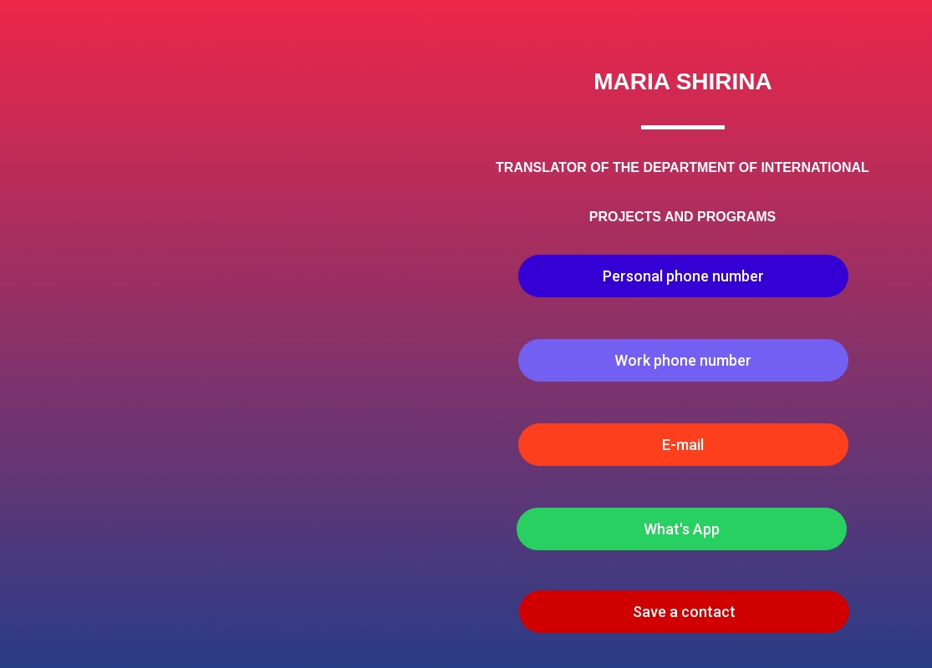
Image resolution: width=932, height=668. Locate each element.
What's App (682, 529)
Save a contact (684, 611)
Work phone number (682, 360)
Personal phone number (683, 276)
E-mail (683, 444)
